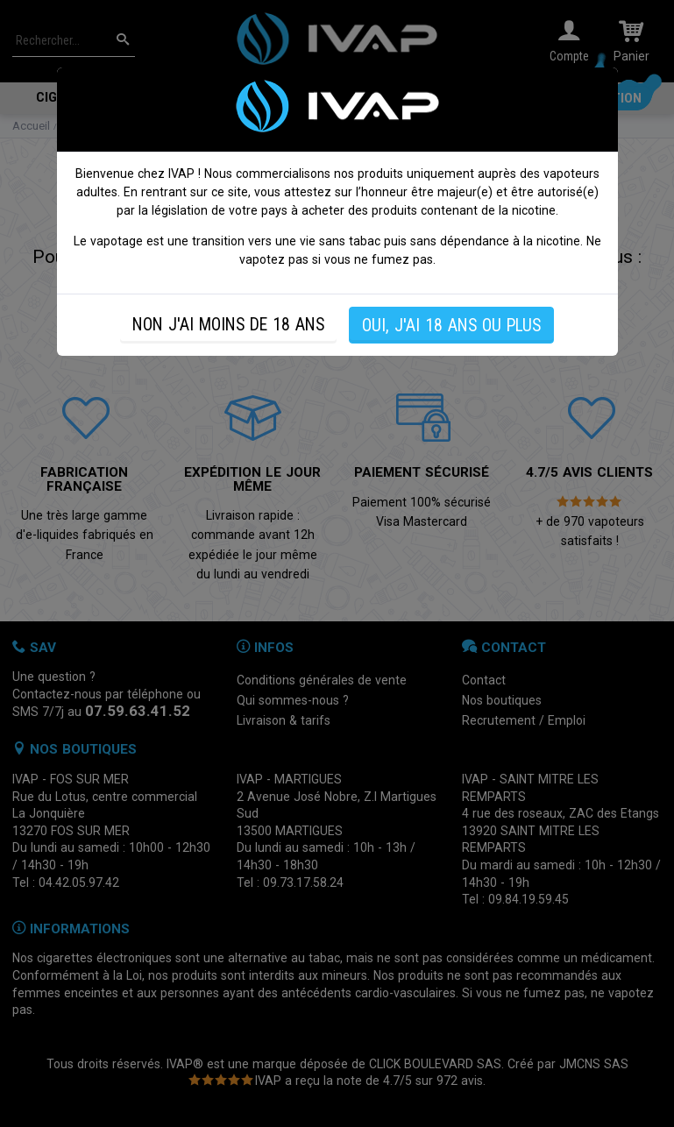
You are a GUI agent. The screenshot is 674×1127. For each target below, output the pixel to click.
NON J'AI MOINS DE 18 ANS (228, 325)
